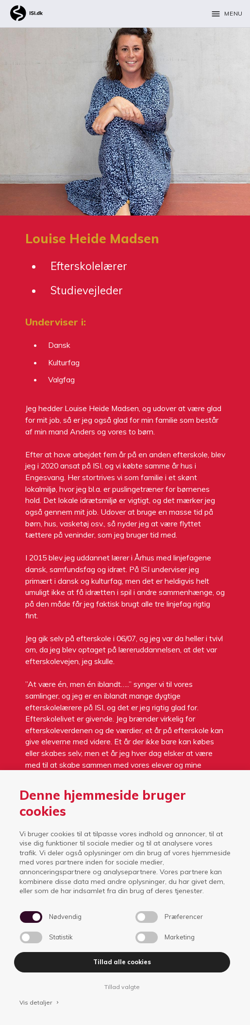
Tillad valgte (122, 986)
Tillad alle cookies (122, 962)
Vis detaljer (39, 1002)
